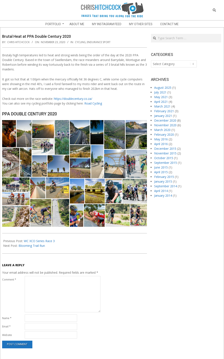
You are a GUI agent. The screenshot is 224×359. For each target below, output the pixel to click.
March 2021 (162, 106)
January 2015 (163, 181)
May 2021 (161, 97)
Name (6, 318)
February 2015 (164, 177)
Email (6, 326)
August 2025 (162, 88)
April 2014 (161, 191)
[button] (9, 133)
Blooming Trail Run (32, 246)
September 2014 (165, 186)
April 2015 (161, 172)
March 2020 (162, 130)
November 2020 (165, 125)
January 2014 (163, 195)
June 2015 (161, 167)
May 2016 (161, 139)
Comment (9, 279)
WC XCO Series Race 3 (39, 241)
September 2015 (165, 163)
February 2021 (164, 111)
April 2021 (161, 102)
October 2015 (163, 158)
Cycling (80, 42)
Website (7, 335)
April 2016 (161, 144)
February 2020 (164, 134)
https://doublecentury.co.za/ (73, 99)
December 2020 (165, 120)
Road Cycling (93, 103)
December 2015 (165, 149)
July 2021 (160, 92)
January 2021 (163, 116)
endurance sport (99, 42)
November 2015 (165, 153)
